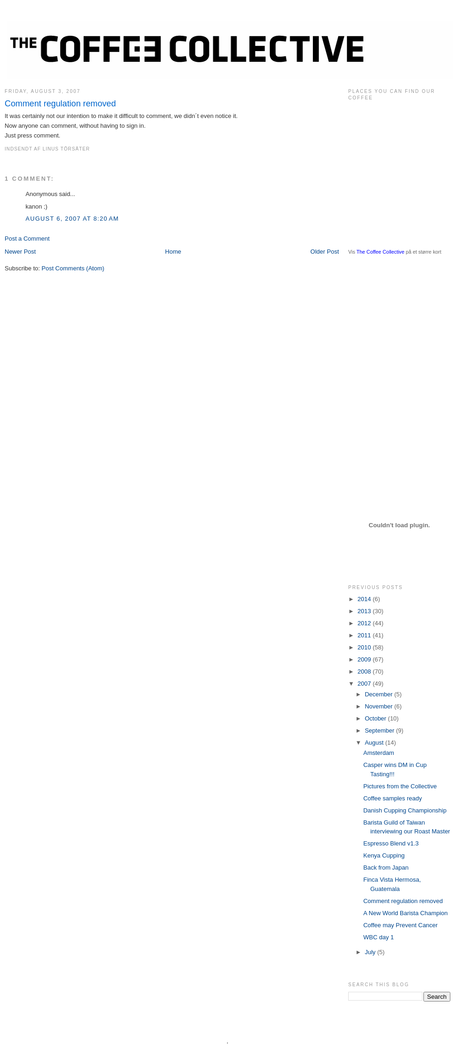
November (380, 706)
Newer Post (20, 251)
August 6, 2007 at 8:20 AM (72, 218)
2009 (365, 659)
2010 (365, 647)
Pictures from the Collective (399, 786)
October (376, 718)
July (371, 952)
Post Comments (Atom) (73, 268)
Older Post (325, 251)
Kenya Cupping (383, 855)
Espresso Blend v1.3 (390, 843)
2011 (365, 635)
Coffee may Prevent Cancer (400, 925)
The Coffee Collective (380, 252)
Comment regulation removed (60, 103)
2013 (365, 611)
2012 (365, 623)
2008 (365, 671)
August (375, 742)
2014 (365, 599)
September (380, 730)
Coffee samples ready (392, 798)
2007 (365, 683)
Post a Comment (27, 238)
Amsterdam (378, 752)
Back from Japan (386, 867)
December (380, 694)
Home (173, 251)
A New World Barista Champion (405, 913)
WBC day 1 (378, 937)
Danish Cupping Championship (404, 810)
